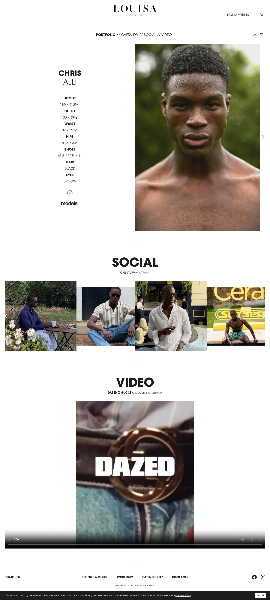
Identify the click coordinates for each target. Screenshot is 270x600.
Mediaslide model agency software (135, 585)
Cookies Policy (183, 595)
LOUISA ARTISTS (238, 15)
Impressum (125, 577)
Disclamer (180, 577)
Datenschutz (152, 577)
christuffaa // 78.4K (135, 272)
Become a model (95, 577)
